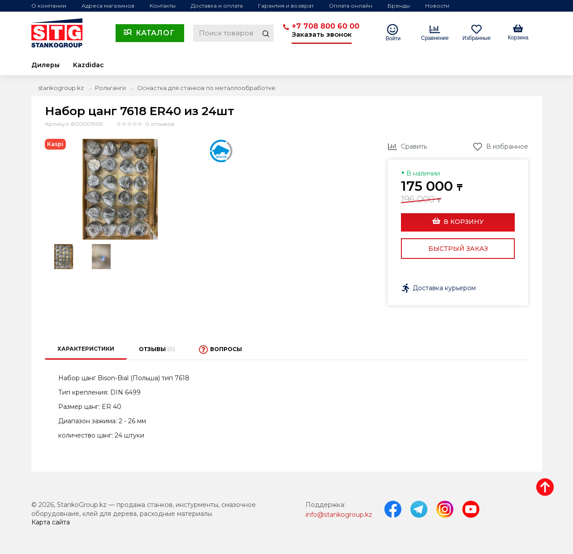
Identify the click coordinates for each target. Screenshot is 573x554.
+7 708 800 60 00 (325, 26)
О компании (48, 5)
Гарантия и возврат (286, 5)
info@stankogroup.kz (339, 515)
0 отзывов (159, 123)
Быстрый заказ (458, 249)
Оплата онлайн (350, 5)
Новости (437, 5)
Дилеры (45, 65)
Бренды (399, 5)
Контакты (163, 5)
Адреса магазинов (108, 5)
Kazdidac (88, 65)
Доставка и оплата (217, 5)
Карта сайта (50, 522)
